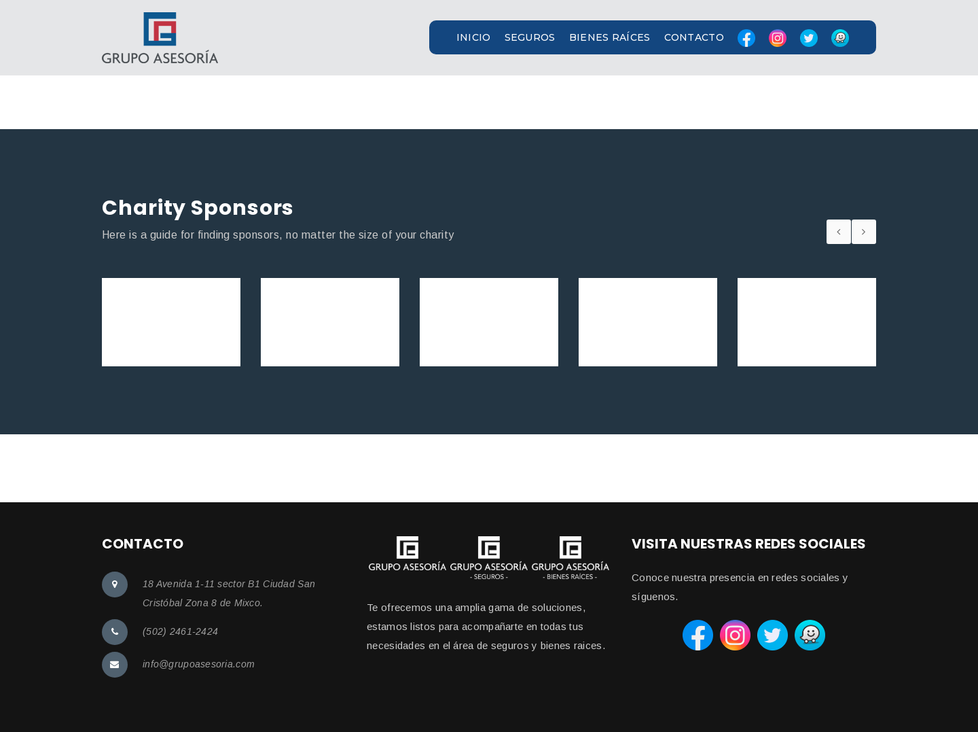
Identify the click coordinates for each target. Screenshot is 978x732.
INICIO (473, 37)
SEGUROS (530, 37)
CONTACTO (694, 37)
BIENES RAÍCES (610, 37)
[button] (489, 37)
